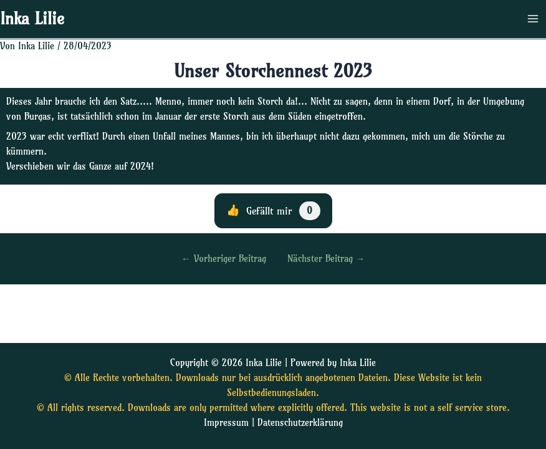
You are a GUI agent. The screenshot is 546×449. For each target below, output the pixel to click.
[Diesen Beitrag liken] (273, 210)
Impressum (226, 422)
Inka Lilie (32, 19)
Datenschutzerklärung (300, 422)
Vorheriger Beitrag (223, 259)
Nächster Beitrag (326, 259)
